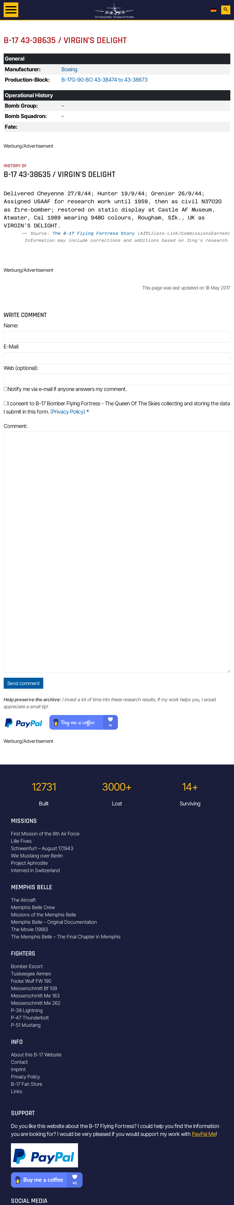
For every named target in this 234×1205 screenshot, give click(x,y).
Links (16, 1091)
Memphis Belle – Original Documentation (54, 922)
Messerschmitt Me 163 (35, 996)
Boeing (69, 69)
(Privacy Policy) (67, 411)
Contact (19, 1062)
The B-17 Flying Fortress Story (93, 233)
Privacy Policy (25, 1077)
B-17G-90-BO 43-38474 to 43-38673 (104, 79)
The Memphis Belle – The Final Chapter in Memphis (66, 937)
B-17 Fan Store (26, 1084)
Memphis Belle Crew (33, 907)
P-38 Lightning (27, 1010)
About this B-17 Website (36, 1055)
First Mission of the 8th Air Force (45, 834)
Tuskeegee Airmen (31, 974)
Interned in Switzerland (35, 870)
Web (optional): (21, 368)
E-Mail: (11, 346)
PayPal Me (204, 1134)
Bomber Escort (27, 966)
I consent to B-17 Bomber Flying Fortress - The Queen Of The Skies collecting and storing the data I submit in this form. (117, 407)
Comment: (15, 426)
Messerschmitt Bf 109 (34, 988)
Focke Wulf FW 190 (31, 981)
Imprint (18, 1069)
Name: (11, 325)
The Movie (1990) (29, 929)
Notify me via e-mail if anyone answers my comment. (65, 389)
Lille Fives (21, 841)
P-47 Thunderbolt (30, 1018)
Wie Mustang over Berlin (37, 856)
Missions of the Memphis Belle (43, 915)
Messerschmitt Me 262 (35, 1003)
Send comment (23, 683)
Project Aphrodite (29, 863)
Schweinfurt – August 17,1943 (42, 848)
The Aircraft (23, 900)
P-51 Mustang (26, 1025)
